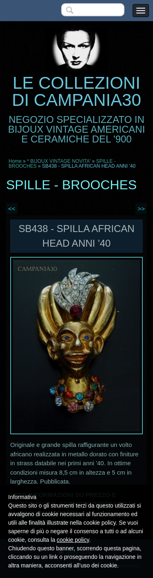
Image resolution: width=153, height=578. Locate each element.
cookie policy (73, 539)
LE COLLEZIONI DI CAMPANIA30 (76, 91)
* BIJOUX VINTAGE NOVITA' (59, 161)
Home (15, 161)
